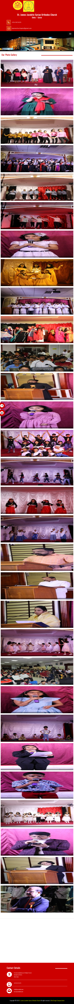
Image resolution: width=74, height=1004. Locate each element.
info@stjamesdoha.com (18, 989)
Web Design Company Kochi (57, 1000)
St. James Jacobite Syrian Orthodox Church (29, 1000)
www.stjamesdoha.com (18, 991)
